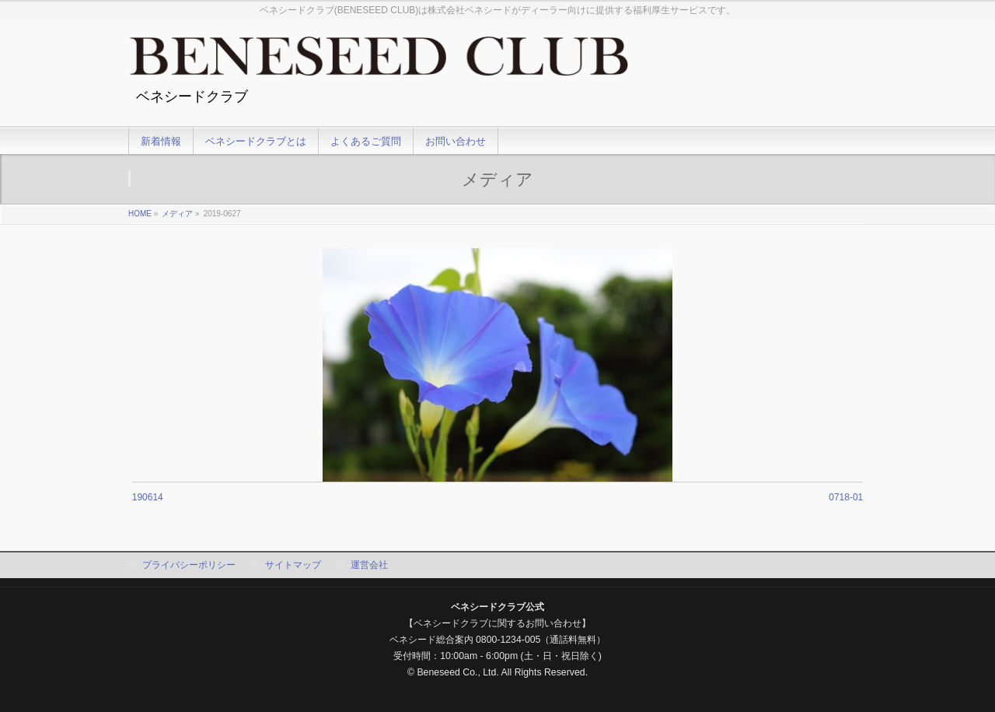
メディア (177, 213)
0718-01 (846, 497)
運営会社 (369, 564)
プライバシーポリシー (189, 564)
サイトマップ (293, 564)
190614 (147, 497)
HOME (140, 213)
